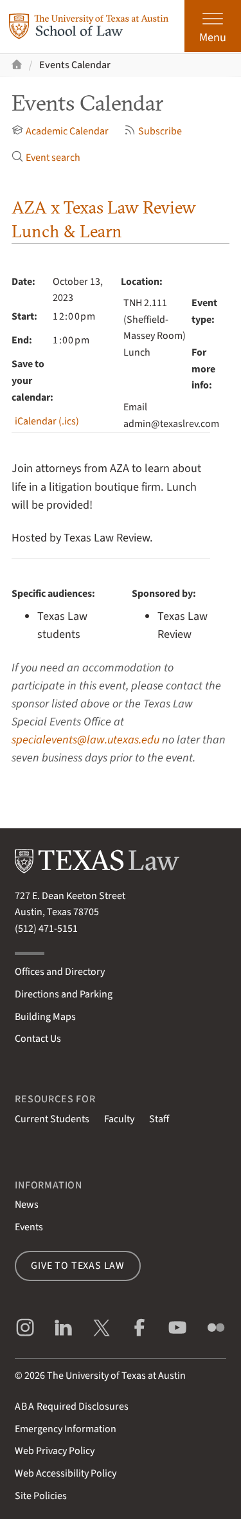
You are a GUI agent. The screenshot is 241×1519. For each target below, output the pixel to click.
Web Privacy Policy (54, 1451)
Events (29, 1227)
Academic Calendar (60, 131)
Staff (159, 1119)
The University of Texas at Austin (116, 1376)
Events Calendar (75, 65)
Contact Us (38, 1039)
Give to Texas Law (78, 1266)
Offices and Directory (60, 972)
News (27, 1204)
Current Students (52, 1119)
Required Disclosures (72, 1406)
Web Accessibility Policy (65, 1473)
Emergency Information (65, 1429)
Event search (46, 157)
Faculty (119, 1119)
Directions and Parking (63, 994)
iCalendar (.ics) (47, 421)
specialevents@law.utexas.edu (85, 739)
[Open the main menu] (212, 26)
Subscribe (153, 131)
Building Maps (45, 1017)
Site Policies (41, 1496)
